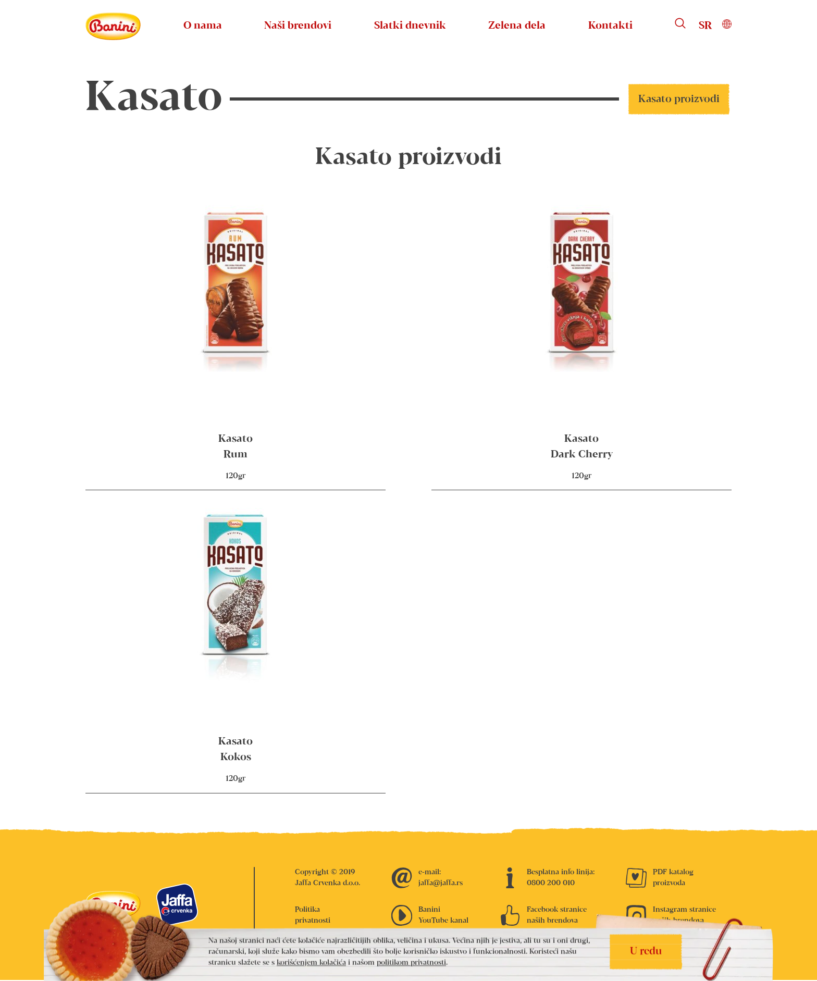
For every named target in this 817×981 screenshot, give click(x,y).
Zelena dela (517, 26)
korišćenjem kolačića (311, 963)
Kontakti (610, 26)
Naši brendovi (297, 26)
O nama (202, 26)
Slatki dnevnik (410, 26)
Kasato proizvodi (679, 99)
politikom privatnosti (411, 963)
